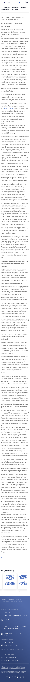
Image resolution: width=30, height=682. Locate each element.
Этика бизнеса (5, 604)
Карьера (20, 601)
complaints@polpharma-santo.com (11, 645)
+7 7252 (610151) (10, 642)
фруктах (6, 108)
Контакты (18, 604)
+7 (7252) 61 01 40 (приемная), (13, 615)
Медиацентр (14, 601)
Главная (4, 599)
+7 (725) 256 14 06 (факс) (16, 616)
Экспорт (13, 604)
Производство (5, 601)
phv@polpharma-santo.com (10, 657)
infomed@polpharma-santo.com (11, 660)
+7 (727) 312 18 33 (10, 631)
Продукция (18, 599)
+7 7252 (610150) (10, 654)
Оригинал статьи (5, 557)
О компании (11, 599)
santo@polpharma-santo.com (10, 619)
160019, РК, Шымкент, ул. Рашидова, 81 (13, 612)
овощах (11, 108)
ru (27, 2)
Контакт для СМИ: (8, 633)
